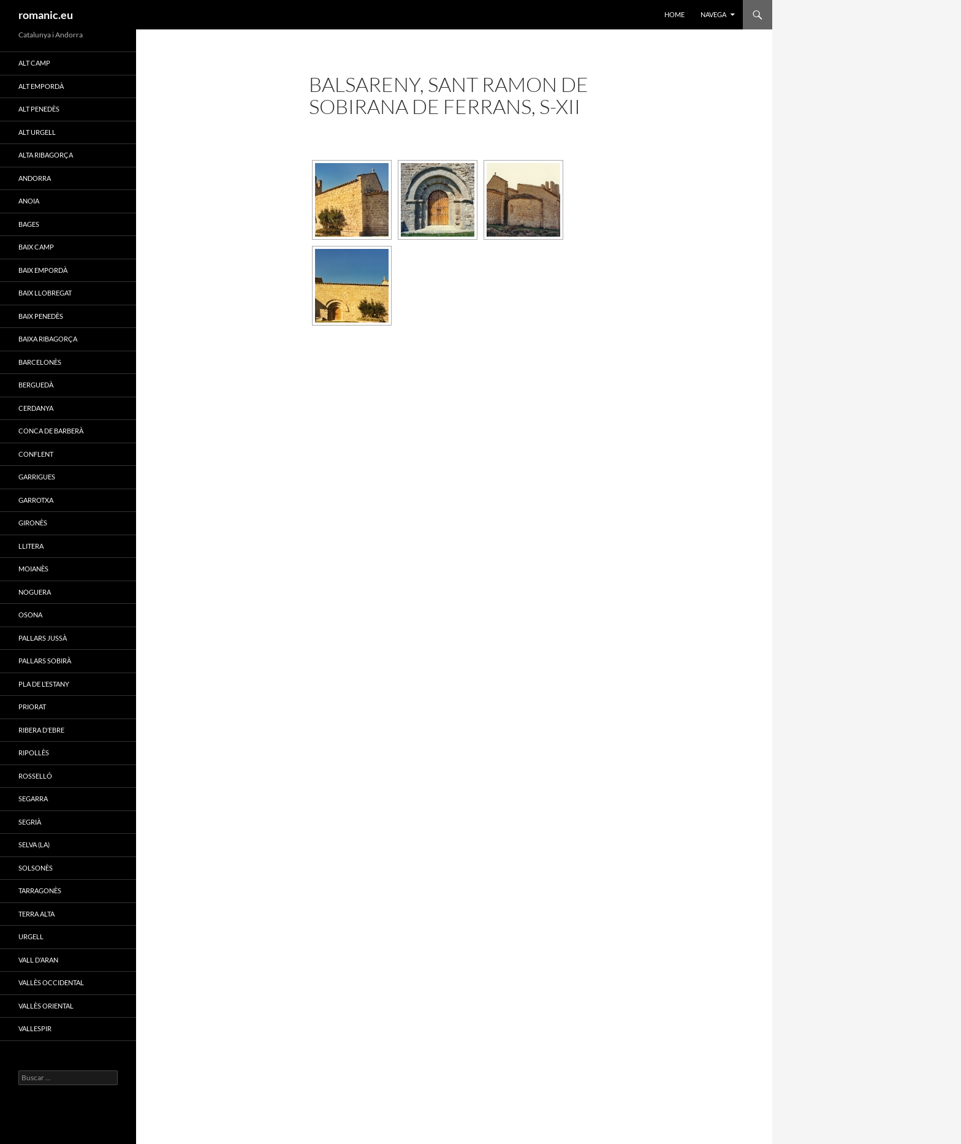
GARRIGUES (36, 477)
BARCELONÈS (39, 362)
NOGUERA (34, 592)
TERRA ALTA (36, 914)
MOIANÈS (33, 569)
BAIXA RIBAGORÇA (47, 339)
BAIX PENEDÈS (40, 316)
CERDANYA (35, 408)
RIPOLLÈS (33, 753)
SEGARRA (33, 799)
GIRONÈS (32, 523)
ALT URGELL (37, 132)
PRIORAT (32, 707)
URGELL (31, 936)
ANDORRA (34, 178)
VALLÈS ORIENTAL (46, 1006)
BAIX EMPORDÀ (42, 270)
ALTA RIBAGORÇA (45, 155)
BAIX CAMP (36, 247)
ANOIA (28, 201)
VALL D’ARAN (38, 960)
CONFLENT (35, 454)
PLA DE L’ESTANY (43, 684)
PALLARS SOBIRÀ (44, 661)
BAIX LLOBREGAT (45, 293)
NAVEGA (713, 14)
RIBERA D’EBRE (41, 730)
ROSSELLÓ (35, 776)
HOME (674, 14)
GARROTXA (35, 500)
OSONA (30, 615)
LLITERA (31, 546)
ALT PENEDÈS (38, 109)
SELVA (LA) (34, 844)
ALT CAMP (34, 63)
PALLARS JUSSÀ (42, 638)
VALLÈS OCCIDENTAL (51, 982)
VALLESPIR (34, 1028)
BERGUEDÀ (35, 385)
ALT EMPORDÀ (41, 86)
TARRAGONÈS (39, 890)
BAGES (28, 224)
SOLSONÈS (35, 868)
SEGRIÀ (29, 822)
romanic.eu (45, 14)
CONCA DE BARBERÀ (50, 431)
